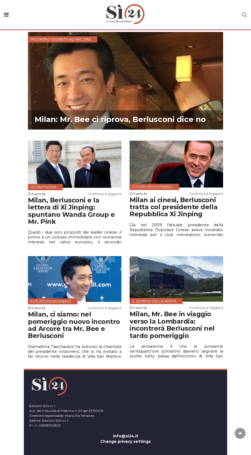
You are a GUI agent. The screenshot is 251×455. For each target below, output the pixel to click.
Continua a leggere (104, 194)
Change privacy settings (125, 441)
